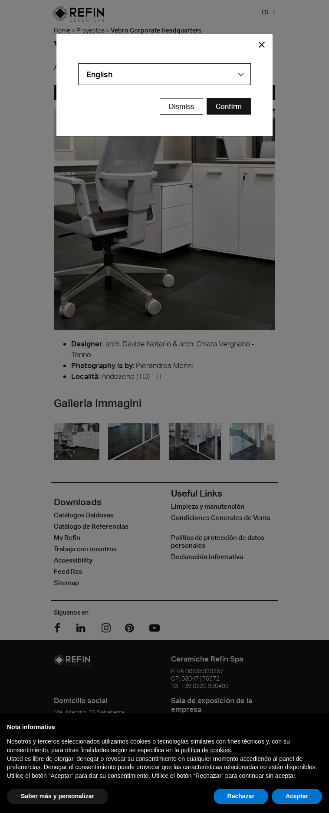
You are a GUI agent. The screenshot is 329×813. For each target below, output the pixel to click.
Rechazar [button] (240, 796)
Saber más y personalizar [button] (57, 796)
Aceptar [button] (297, 796)
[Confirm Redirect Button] (229, 106)
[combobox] (164, 74)
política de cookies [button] (206, 750)
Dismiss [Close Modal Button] (181, 106)
